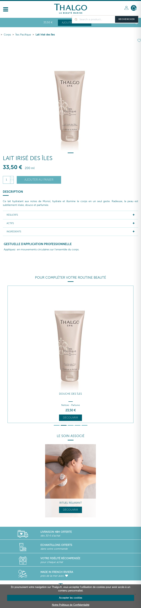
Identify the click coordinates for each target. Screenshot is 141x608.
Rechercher (126, 19)
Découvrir (70, 417)
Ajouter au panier (38, 179)
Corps (7, 34)
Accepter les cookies (70, 597)
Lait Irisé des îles (45, 34)
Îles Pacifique (23, 34)
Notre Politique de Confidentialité (70, 604)
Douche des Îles (70, 393)
